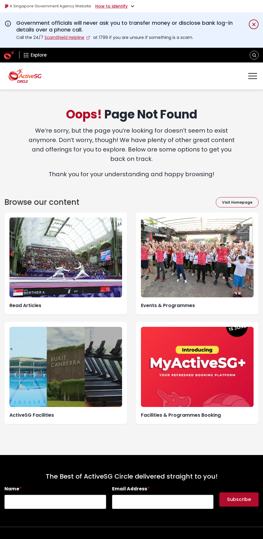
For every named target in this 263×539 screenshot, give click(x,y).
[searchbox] (55, 502)
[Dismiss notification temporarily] (254, 24)
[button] (254, 55)
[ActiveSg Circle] (9, 55)
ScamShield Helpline (65, 37)
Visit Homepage (237, 202)
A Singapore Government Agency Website (50, 6)
